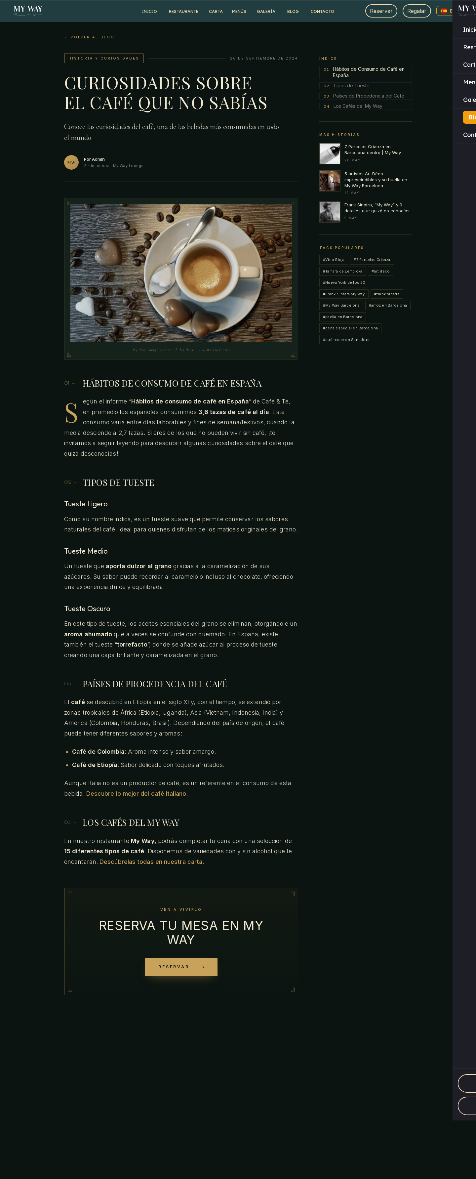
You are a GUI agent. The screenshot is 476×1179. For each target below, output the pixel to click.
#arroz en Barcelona (388, 305)
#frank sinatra (387, 294)
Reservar (381, 11)
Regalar (416, 11)
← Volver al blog (89, 37)
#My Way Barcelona (341, 305)
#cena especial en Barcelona (350, 328)
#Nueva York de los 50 (344, 282)
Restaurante (183, 11)
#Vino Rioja (333, 259)
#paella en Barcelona (342, 317)
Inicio (149, 11)
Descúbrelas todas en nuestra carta (150, 861)
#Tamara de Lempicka (342, 271)
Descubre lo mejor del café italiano (136, 793)
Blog (293, 11)
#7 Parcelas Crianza (372, 259)
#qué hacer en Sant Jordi (347, 339)
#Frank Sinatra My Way (344, 294)
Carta (216, 11)
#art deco (381, 271)
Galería (266, 11)
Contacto (322, 11)
